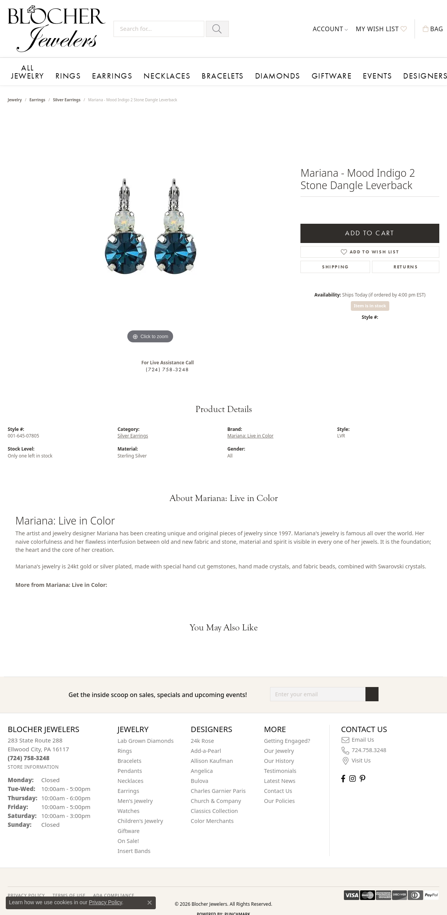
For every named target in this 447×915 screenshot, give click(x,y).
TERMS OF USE (69, 885)
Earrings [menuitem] (128, 780)
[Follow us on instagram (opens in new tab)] (352, 768)
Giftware (274, 66)
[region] (150, 219)
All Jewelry (25, 66)
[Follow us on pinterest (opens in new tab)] (362, 768)
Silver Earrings (67, 89)
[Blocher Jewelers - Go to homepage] (58, 28)
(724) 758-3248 (167, 359)
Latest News (279, 770)
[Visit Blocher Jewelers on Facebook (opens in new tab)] (343, 768)
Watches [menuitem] (129, 800)
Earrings (99, 66)
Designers (351, 66)
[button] (330, 29)
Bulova (199, 770)
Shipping (335, 256)
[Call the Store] (29, 747)
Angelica (202, 760)
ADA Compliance (113, 885)
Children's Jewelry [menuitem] (140, 810)
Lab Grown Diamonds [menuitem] (146, 730)
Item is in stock (370, 295)
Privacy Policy (105, 902)
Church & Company (216, 790)
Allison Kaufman (212, 750)
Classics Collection (214, 800)
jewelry (15, 89)
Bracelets (187, 66)
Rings (64, 66)
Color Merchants (212, 810)
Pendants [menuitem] (130, 760)
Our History (279, 750)
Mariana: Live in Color (250, 425)
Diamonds (231, 66)
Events (312, 66)
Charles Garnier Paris (218, 780)
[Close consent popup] (149, 902)
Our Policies (279, 790)
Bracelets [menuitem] (130, 750)
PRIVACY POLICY (26, 885)
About (389, 66)
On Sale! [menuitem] (128, 831)
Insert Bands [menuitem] (134, 841)
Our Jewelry (279, 740)
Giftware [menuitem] (129, 821)
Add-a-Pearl (206, 740)
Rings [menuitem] (125, 740)
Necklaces (143, 66)
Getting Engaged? (287, 730)
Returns (406, 256)
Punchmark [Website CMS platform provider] (237, 904)
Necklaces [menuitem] (130, 770)
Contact (425, 66)
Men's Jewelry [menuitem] (135, 790)
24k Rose (202, 730)
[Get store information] (33, 757)
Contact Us (278, 780)
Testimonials (280, 760)
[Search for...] (158, 29)
